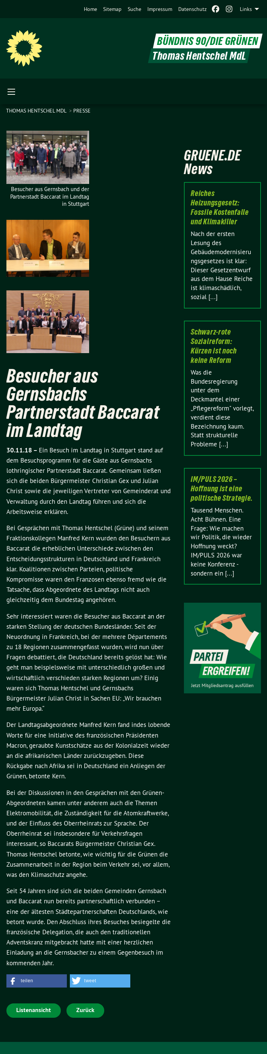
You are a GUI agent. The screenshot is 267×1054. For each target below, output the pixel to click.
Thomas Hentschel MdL (37, 110)
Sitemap (112, 9)
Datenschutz (192, 9)
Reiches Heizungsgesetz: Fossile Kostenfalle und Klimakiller (219, 207)
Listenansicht (33, 1010)
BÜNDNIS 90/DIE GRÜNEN (207, 41)
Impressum (159, 9)
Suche (134, 9)
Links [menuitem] (246, 9)
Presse (82, 110)
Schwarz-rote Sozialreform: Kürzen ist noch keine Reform (214, 346)
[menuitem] (90, 9)
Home (90, 9)
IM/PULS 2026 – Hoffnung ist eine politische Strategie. (222, 489)
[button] (36, 981)
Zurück (85, 1010)
